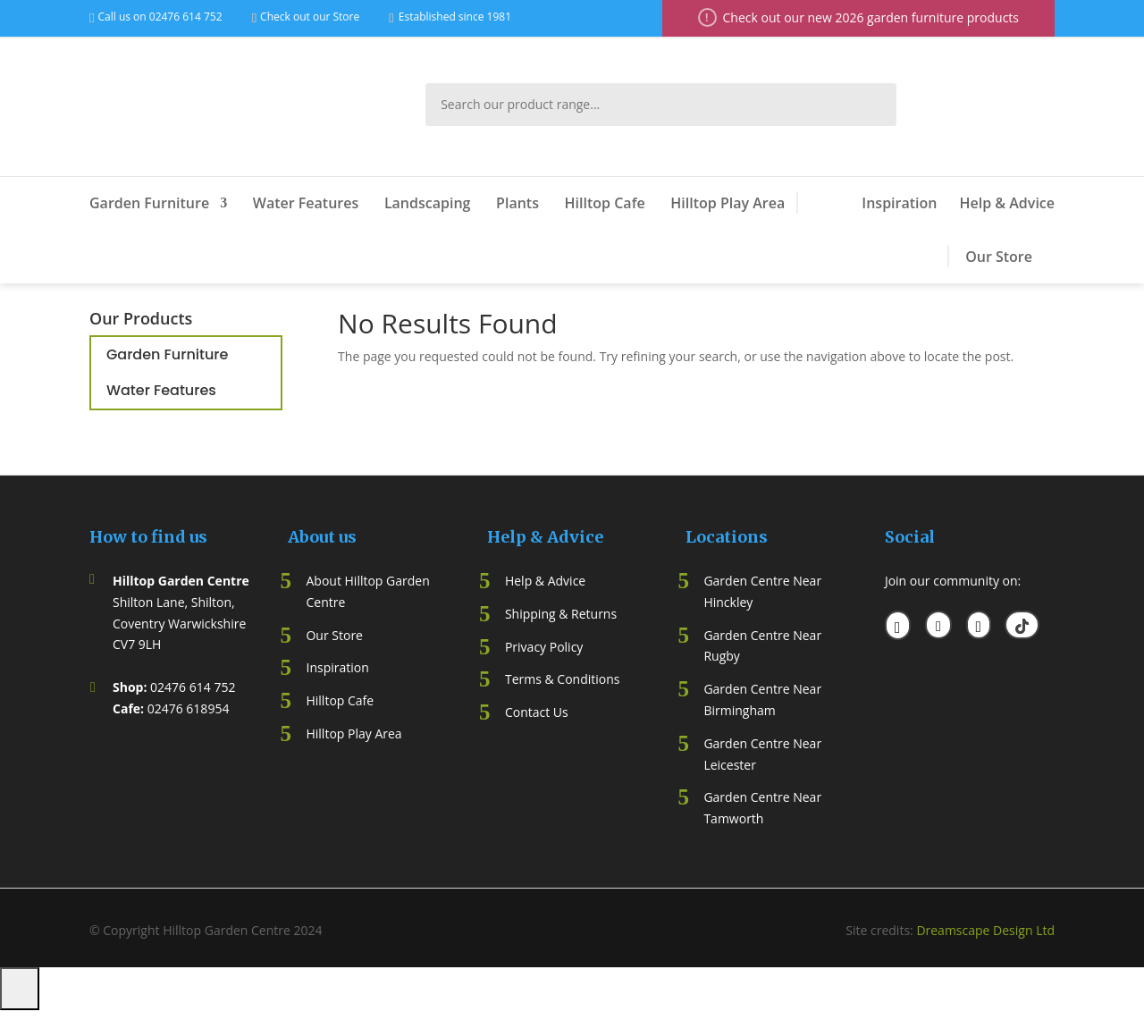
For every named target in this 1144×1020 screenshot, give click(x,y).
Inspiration (899, 203)
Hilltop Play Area (727, 203)
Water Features (305, 203)
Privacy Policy (544, 646)
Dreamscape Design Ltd (985, 930)
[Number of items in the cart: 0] (19, 988)
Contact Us (536, 712)
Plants (517, 203)
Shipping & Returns (561, 613)
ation (353, 667)
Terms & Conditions (562, 678)
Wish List (1015, 104)
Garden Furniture (149, 203)
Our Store (998, 256)
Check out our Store (309, 16)
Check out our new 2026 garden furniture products (871, 17)
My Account (956, 104)
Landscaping (427, 203)
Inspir (322, 667)
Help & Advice (1007, 203)
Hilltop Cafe (605, 203)
